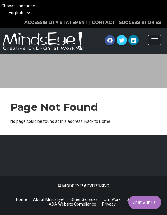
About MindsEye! (48, 199)
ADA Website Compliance (72, 204)
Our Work (112, 199)
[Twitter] (122, 40)
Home (21, 199)
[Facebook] (110, 40)
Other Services (84, 199)
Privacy (109, 204)
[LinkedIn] (133, 40)
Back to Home (97, 121)
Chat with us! (145, 202)
